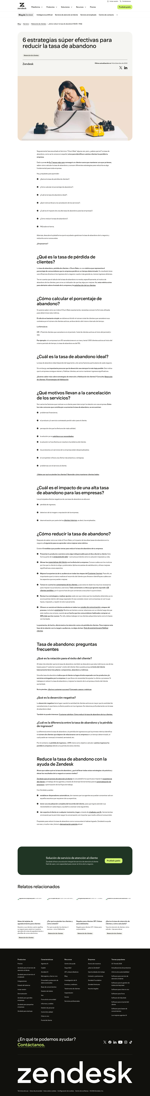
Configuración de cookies (66, 1091)
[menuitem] (37, 7)
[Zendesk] (75, 1072)
